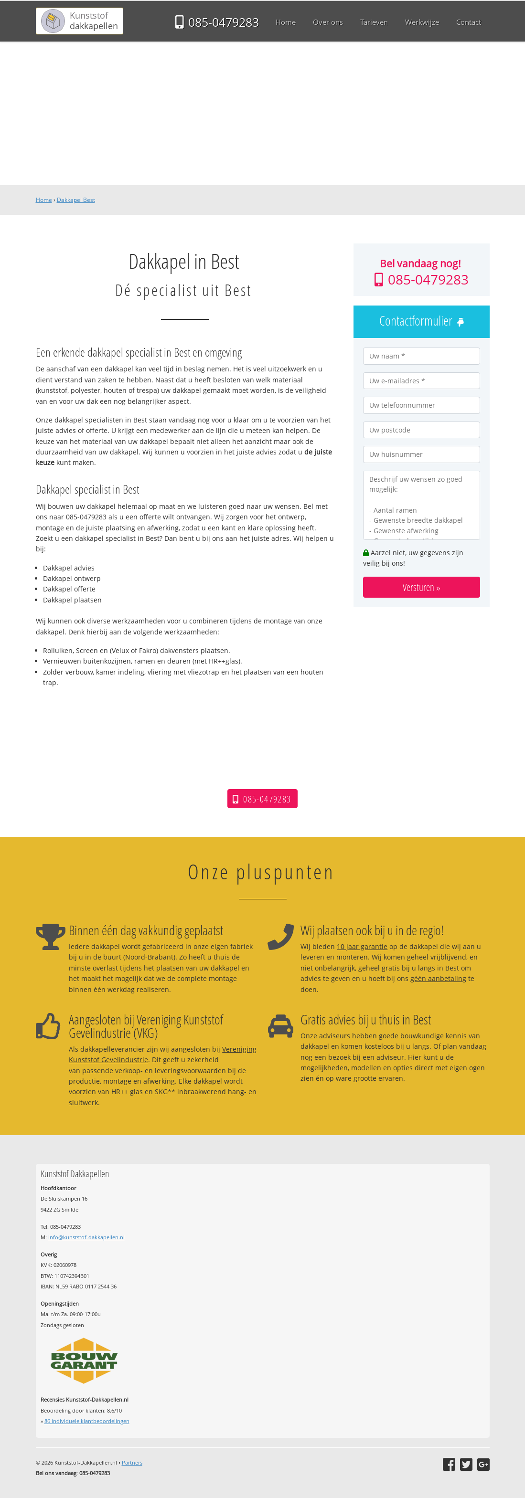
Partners (132, 1462)
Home (44, 200)
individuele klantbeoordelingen (86, 1420)
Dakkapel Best (76, 200)
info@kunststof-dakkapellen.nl (86, 1237)
